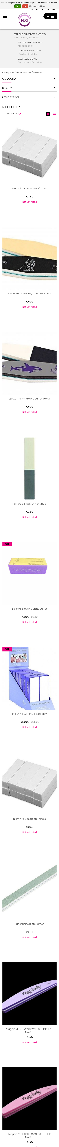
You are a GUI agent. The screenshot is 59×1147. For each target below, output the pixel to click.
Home (5, 72)
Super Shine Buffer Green (29, 822)
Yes (17, 6)
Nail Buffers (38, 72)
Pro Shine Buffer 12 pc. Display (29, 641)
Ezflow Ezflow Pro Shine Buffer (29, 551)
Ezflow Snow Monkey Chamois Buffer (29, 279)
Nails (12, 72)
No (25, 6)
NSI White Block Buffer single (29, 732)
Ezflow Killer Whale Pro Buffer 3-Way (29, 369)
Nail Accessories (23, 72)
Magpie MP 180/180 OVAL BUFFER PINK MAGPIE (29, 1005)
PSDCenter (17, 1137)
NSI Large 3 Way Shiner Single (29, 460)
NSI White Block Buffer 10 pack (29, 188)
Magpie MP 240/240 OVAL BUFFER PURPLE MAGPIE (29, 914)
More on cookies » (37, 6)
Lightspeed (45, 1137)
